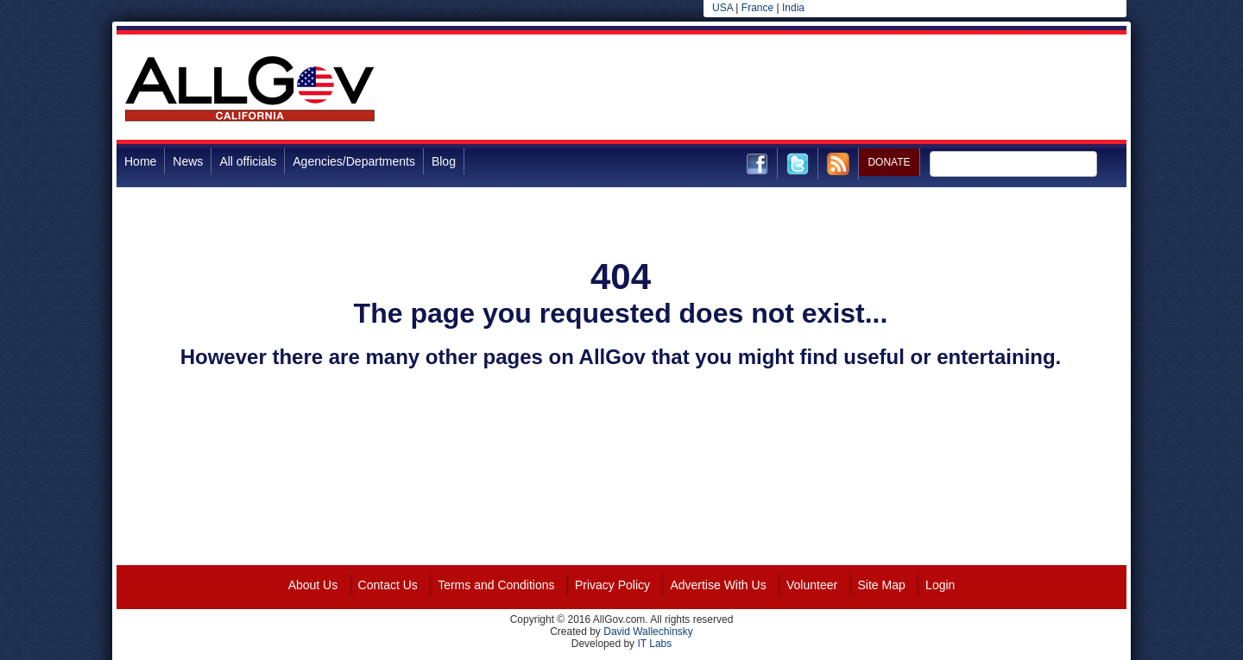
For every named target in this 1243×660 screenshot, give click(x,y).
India (793, 8)
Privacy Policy (612, 585)
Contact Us (388, 585)
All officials (247, 161)
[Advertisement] (812, 90)
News (188, 161)
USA (722, 8)
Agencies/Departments (354, 161)
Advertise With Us (718, 585)
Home (140, 161)
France (757, 8)
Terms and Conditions (496, 585)
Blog (444, 161)
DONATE (889, 162)
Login (940, 585)
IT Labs (654, 644)
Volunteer (811, 585)
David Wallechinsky (648, 631)
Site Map (881, 585)
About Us (313, 585)
